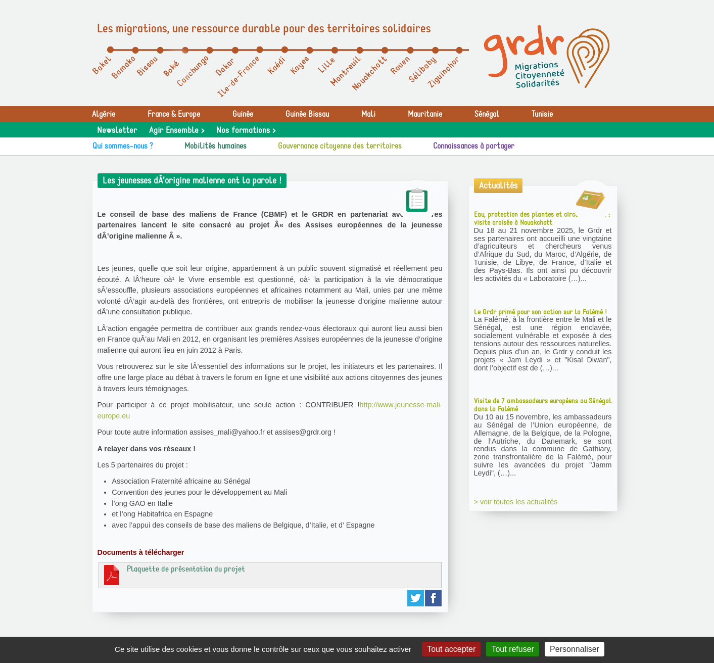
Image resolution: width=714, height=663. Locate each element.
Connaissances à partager (473, 146)
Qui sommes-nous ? (122, 146)
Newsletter (117, 130)
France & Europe (174, 114)
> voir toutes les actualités (516, 502)
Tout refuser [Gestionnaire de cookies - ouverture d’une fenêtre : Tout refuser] (512, 649)
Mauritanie (425, 114)
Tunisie (542, 114)
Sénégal (486, 114)
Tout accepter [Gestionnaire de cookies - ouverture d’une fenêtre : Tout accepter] (451, 649)
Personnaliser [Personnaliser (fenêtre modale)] (574, 649)
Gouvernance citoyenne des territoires (340, 146)
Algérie (103, 114)
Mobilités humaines (215, 146)
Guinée (242, 114)
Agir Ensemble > (176, 130)
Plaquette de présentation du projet (173, 574)
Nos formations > (245, 130)
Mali (368, 114)
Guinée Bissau (307, 114)
